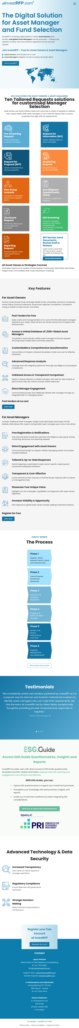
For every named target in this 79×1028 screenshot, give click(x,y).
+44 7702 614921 (40, 965)
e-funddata (39, 1010)
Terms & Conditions (38, 1025)
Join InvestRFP (10, 63)
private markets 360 (39, 1007)
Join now (8, 406)
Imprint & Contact (52, 1025)
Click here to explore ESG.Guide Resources (39, 809)
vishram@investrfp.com (40, 968)
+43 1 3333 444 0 (40, 991)
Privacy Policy (24, 1025)
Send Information (53, 258)
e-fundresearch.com (39, 1001)
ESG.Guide (39, 1004)
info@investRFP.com (47, 976)
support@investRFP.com (46, 973)
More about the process (39, 665)
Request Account (39, 944)
